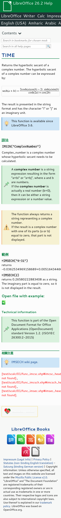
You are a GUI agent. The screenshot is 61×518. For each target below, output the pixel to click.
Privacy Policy (41, 459)
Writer (29, 16)
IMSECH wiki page (24, 362)
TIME (8, 55)
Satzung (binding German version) (23, 466)
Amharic (35, 23)
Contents (9, 32)
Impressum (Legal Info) (17, 459)
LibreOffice (11, 16)
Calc (41, 16)
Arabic (50, 23)
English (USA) (13, 23)
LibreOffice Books (30, 429)
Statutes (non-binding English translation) (28, 463)
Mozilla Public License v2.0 (31, 477)
